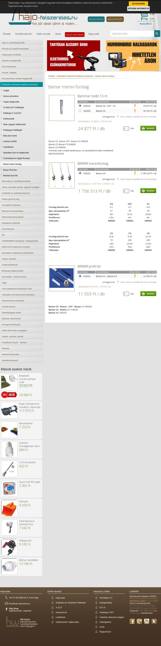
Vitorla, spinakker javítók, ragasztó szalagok (20, 187)
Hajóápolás (134, 611)
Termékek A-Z (105, 598)
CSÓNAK (152, 596)
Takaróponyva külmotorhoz (26, 522)
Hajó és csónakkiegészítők (13, 43)
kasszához (146, 23)
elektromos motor (138, 601)
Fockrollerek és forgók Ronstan (16, 158)
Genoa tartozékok (11, 96)
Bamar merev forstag (12, 164)
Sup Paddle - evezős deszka (14, 277)
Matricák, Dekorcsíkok (11, 319)
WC (3, 235)
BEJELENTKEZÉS (115, 19)
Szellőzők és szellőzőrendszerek (16, 193)
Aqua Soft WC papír (29, 481)
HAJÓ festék (152, 601)
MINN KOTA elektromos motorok (16, 247)
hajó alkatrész (146, 610)
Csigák (6, 90)
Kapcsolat (94, 33)
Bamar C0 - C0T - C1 (106, 106)
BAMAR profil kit (89, 266)
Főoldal (6, 33)
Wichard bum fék (10, 175)
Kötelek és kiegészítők (11, 61)
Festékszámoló (23, 33)
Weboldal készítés (28, 622)
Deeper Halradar (9, 259)
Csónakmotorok (8, 307)
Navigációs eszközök (11, 223)
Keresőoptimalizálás (29, 624)
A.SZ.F (59, 607)
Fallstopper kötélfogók (12, 130)
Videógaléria (105, 622)
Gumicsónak (135, 613)
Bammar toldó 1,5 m (93, 96)
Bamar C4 (100, 111)
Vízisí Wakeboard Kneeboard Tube (17, 289)
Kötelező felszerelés (10, 354)
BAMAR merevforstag (93, 163)
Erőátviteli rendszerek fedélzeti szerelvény (20, 84)
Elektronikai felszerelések (13, 217)
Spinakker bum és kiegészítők (16, 153)
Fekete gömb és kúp (10, 199)
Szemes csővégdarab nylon (29, 444)
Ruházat (5, 348)
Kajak (4, 283)
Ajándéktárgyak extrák (11, 313)
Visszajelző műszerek (11, 205)
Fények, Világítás (9, 73)
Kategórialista (105, 602)
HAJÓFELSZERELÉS (140, 605)
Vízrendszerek (8, 229)
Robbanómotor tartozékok (13, 301)
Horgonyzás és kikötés (11, 55)
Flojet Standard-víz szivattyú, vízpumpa (29, 405)
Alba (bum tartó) (10, 136)
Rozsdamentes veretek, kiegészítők (17, 78)
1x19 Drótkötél (27, 462)
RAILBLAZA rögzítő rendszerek (15, 49)
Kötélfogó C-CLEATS (12, 113)
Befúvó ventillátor (28, 560)
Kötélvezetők (8, 119)
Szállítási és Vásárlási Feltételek (71, 602)
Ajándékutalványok (10, 360)
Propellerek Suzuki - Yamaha (14, 342)
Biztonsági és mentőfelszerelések (16, 181)
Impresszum (61, 612)
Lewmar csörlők (10, 141)
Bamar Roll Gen (10, 170)
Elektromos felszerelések (12, 211)
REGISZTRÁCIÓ (96, 19)
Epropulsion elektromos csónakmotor (17, 253)
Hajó (155, 611)
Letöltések (60, 617)
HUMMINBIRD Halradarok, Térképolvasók (20, 241)
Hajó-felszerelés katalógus (139, 596)
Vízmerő (23, 501)
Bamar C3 (100, 173)
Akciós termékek (75, 34)
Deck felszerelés (9, 67)
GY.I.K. (102, 607)
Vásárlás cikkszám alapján (111, 617)
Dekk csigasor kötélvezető (14, 124)
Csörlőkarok (8, 147)
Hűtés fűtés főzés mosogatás (14, 330)
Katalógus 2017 (106, 612)
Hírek (58, 33)
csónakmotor (147, 613)
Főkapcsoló (25, 540)
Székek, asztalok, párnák (12, 336)
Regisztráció (105, 632)
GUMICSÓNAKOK (10, 265)
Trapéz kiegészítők (11, 102)
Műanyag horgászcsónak (12, 271)
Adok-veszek (43, 33)
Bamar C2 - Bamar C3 (106, 276)
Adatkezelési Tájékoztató (67, 622)
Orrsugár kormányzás (11, 324)
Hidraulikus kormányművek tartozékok (18, 295)
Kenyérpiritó (26, 423)
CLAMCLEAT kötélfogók (13, 107)
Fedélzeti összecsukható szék (27, 379)
